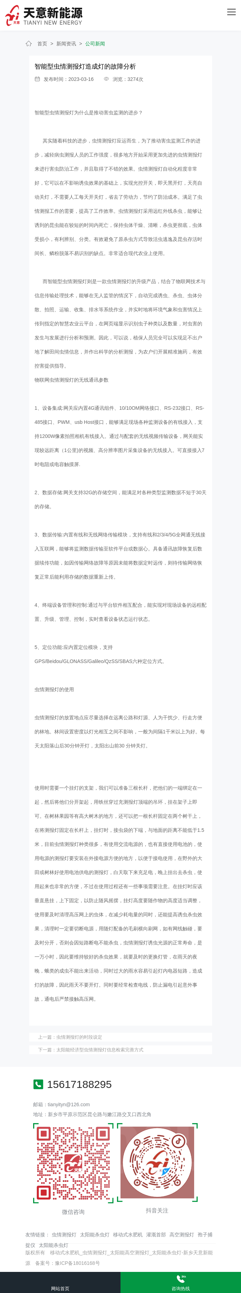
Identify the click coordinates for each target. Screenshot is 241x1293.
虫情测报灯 (64, 1234)
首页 (42, 43)
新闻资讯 (66, 43)
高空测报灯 (181, 1234)
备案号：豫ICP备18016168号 (67, 1263)
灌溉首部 (156, 1234)
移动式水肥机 (128, 1234)
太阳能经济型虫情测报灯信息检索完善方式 (99, 1049)
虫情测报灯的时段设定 (79, 1037)
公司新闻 (95, 43)
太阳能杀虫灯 (95, 1234)
